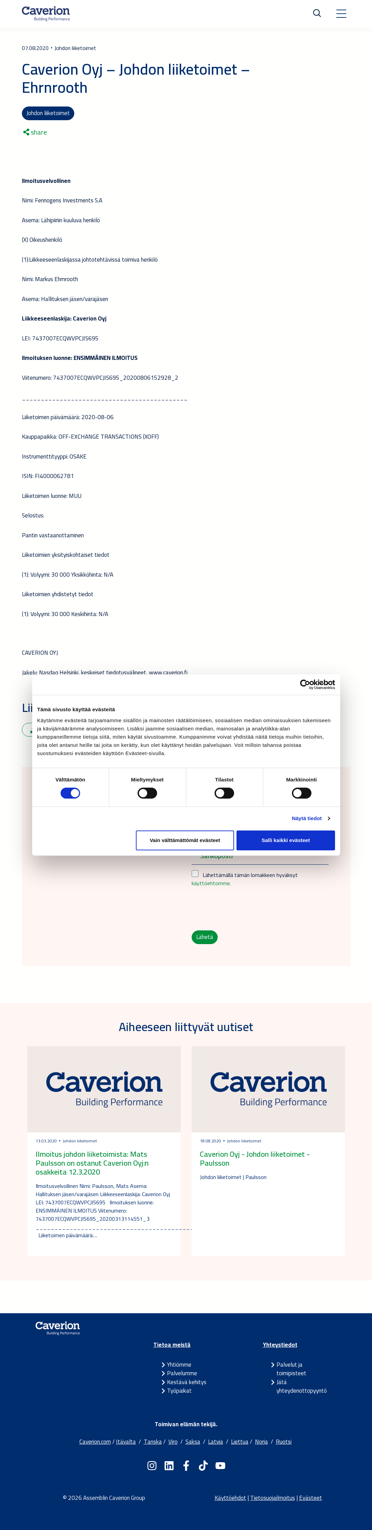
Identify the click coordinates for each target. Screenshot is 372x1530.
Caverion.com (95, 1441)
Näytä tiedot (307, 818)
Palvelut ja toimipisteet (291, 1369)
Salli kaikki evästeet (285, 840)
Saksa (192, 1441)
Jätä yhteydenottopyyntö (302, 1386)
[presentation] (244, 908)
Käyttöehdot (230, 1497)
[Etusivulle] (46, 14)
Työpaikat (179, 1390)
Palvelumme (182, 1373)
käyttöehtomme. (211, 883)
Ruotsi (284, 1441)
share (35, 132)
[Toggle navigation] (341, 13)
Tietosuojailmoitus (272, 1497)
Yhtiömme (179, 1364)
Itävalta (126, 1441)
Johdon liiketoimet (48, 113)
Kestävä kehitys (186, 1382)
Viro (173, 1441)
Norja (261, 1441)
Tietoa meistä (172, 1344)
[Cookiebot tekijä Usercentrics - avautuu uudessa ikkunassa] (305, 684)
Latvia (215, 1441)
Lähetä (204, 936)
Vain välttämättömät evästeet (185, 840)
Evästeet (310, 1497)
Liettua (239, 1441)
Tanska (153, 1441)
